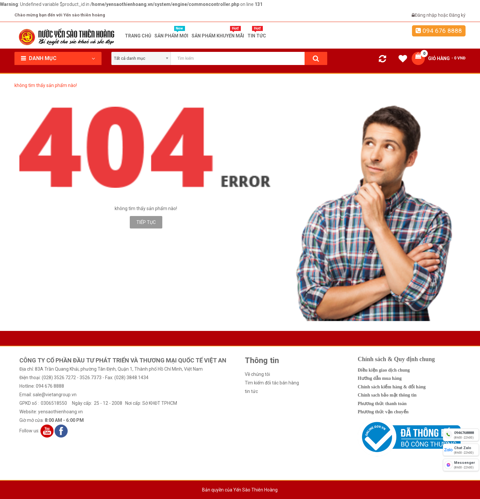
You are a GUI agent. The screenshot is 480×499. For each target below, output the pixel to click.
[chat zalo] (461, 450)
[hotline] (461, 434)
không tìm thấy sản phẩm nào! (45, 85)
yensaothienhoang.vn (60, 411)
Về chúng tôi (257, 374)
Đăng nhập (426, 15)
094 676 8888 (439, 30)
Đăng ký (457, 15)
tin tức (251, 391)
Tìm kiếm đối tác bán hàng (272, 382)
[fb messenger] (461, 465)
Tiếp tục (146, 222)
